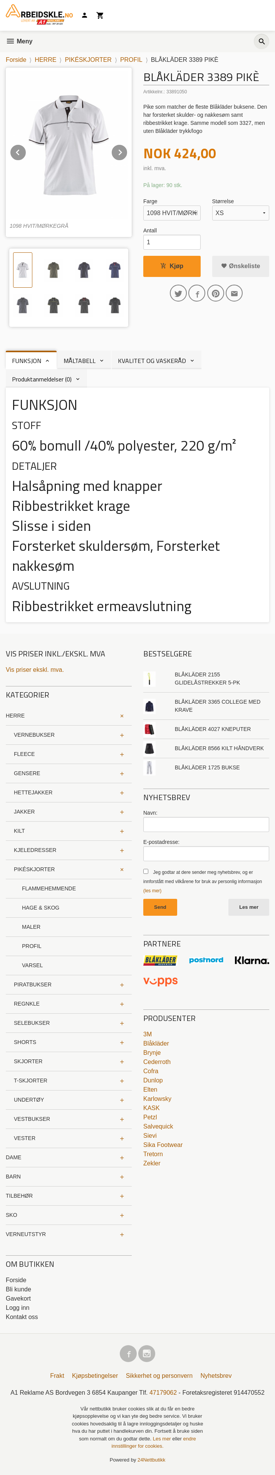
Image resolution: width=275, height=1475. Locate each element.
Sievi (150, 1135)
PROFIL (32, 946)
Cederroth (157, 1062)
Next (127, 151)
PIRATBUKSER (33, 984)
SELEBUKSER (32, 1023)
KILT (19, 831)
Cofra (150, 1071)
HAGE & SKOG (40, 908)
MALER (31, 927)
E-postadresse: (161, 842)
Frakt (57, 1375)
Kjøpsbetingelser (95, 1375)
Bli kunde (18, 1289)
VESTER (24, 1138)
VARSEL (32, 965)
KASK (151, 1108)
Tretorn (153, 1154)
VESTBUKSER (32, 1119)
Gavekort (18, 1298)
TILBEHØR (19, 1196)
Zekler (151, 1163)
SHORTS (25, 1042)
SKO (11, 1215)
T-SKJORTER (30, 1080)
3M (147, 1034)
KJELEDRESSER (35, 850)
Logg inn (17, 1307)
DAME (13, 1157)
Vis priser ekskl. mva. (35, 669)
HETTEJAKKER (33, 792)
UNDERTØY (29, 1100)
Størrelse (223, 201)
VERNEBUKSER (34, 735)
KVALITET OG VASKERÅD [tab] (152, 360)
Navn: (150, 813)
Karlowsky (157, 1098)
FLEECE (24, 754)
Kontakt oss (22, 1317)
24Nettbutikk (151, 1460)
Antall (150, 230)
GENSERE (27, 773)
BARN (13, 1176)
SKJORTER (28, 1061)
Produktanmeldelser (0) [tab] (42, 379)
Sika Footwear (163, 1145)
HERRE (15, 716)
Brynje (152, 1052)
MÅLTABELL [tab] (80, 360)
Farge (150, 201)
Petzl (150, 1117)
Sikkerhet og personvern (159, 1375)
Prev (26, 151)
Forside (16, 59)
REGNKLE (27, 1004)
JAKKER (24, 812)
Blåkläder (156, 1043)
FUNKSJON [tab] (26, 360)
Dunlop (153, 1080)
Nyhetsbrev (216, 1375)
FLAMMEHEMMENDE (49, 888)
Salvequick (158, 1126)
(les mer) (152, 890)
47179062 (163, 1392)
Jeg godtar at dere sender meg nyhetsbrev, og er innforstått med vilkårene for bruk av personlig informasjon (202, 881)
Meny (19, 41)
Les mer (248, 907)
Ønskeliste (240, 266)
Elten (150, 1089)
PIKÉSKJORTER (34, 869)
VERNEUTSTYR (26, 1234)
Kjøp (171, 266)
